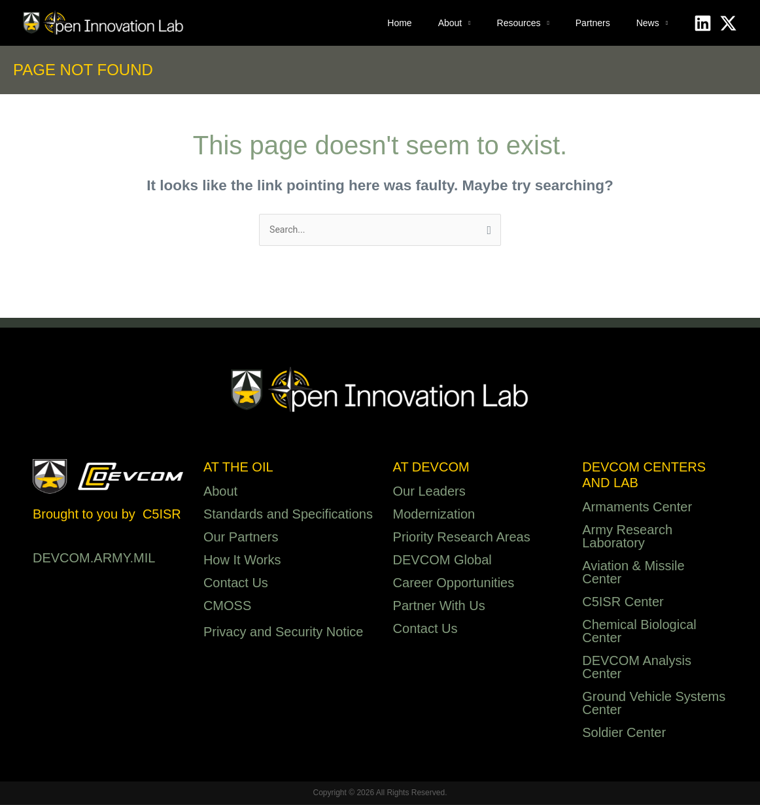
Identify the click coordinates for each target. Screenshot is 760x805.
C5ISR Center (623, 603)
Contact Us (235, 584)
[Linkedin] (703, 23)
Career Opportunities (454, 584)
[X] (728, 23)
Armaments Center (637, 508)
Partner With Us (439, 607)
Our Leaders (429, 492)
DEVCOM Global (442, 561)
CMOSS (227, 607)
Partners (593, 23)
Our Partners (240, 538)
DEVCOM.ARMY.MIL (94, 559)
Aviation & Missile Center (633, 573)
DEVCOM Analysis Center (636, 668)
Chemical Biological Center (639, 632)
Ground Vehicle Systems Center (653, 704)
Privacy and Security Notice (283, 633)
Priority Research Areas (461, 538)
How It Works (242, 561)
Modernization (434, 515)
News (647, 23)
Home (399, 23)
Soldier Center (624, 734)
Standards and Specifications (288, 515)
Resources (519, 23)
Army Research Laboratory (627, 537)
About (450, 23)
